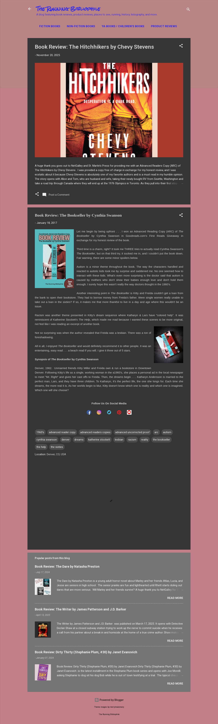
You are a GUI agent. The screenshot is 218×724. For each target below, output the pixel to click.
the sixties (57, 447)
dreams (79, 439)
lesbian (119, 439)
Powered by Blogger (109, 700)
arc (156, 432)
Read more (175, 598)
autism (167, 432)
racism (132, 439)
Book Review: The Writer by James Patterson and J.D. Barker (80, 609)
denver (66, 439)
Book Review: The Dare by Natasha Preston (67, 566)
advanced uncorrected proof (132, 432)
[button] (181, 46)
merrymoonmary (117, 707)
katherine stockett (99, 439)
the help (41, 447)
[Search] (188, 10)
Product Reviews (164, 26)
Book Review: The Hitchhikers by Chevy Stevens (94, 47)
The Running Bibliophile (68, 9)
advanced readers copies (95, 432)
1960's (40, 432)
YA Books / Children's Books (123, 26)
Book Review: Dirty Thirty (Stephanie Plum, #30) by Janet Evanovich (86, 652)
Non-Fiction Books (81, 26)
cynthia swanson (46, 439)
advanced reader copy (62, 432)
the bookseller (161, 439)
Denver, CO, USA (56, 454)
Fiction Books (49, 26)
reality (144, 439)
